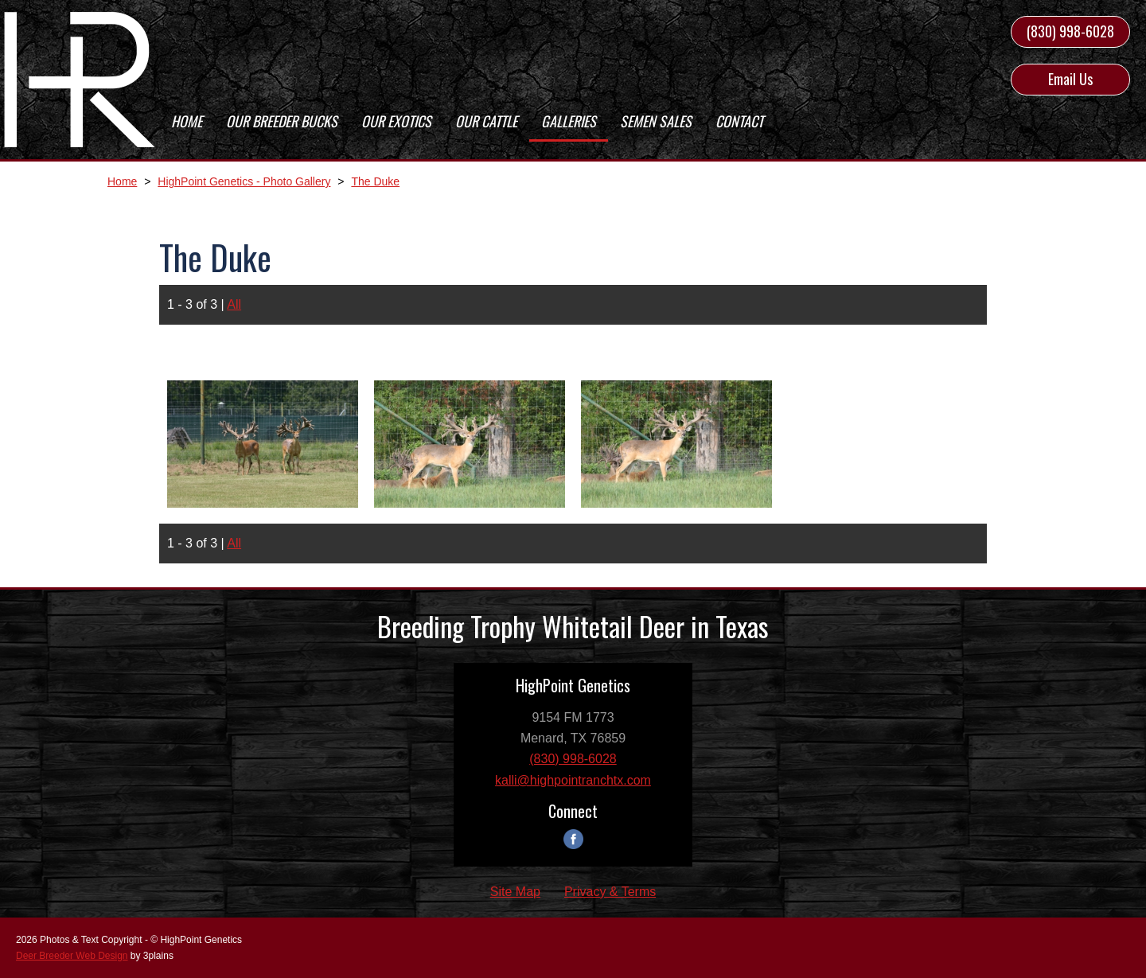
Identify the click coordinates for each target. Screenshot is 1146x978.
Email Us (1070, 78)
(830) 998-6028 (1070, 31)
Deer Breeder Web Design (72, 955)
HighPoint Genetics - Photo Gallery (244, 181)
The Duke (375, 181)
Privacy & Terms (610, 891)
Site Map (515, 891)
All (234, 304)
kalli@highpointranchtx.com (573, 780)
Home (122, 181)
